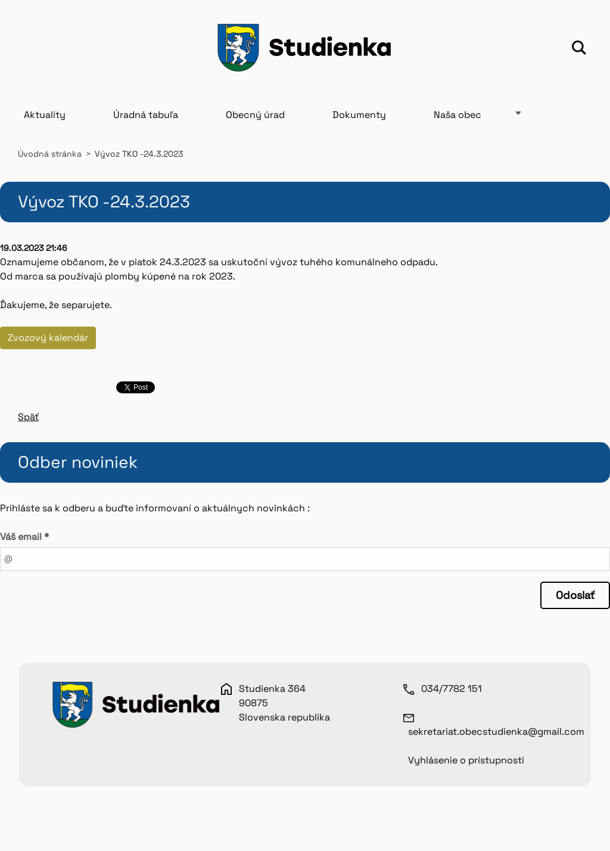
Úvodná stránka (50, 153)
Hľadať (579, 49)
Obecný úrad (255, 114)
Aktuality (45, 114)
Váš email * (24, 536)
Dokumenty (359, 114)
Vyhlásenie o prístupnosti (466, 760)
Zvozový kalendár (48, 337)
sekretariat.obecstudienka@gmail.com (496, 731)
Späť (28, 417)
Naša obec (457, 114)
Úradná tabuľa (145, 114)
